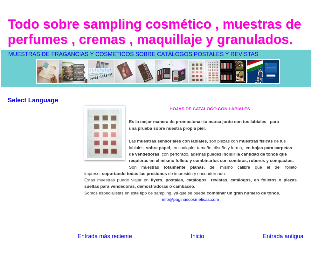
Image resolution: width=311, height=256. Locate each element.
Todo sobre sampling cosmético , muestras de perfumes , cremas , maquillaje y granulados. (154, 32)
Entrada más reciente (105, 236)
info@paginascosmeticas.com (190, 199)
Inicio (197, 236)
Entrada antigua (283, 236)
